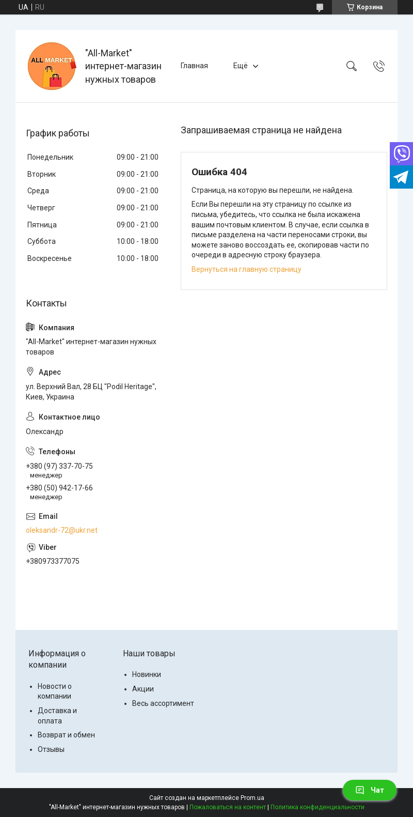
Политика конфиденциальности (317, 807)
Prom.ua (252, 797)
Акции (143, 689)
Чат (369, 790)
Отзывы (51, 749)
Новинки (146, 674)
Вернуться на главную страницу (246, 269)
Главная (194, 65)
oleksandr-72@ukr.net (62, 530)
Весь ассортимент (163, 703)
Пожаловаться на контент (227, 807)
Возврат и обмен (66, 735)
